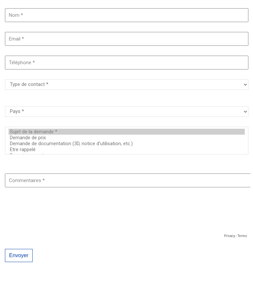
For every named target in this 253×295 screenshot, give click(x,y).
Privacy (229, 236)
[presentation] (55, 219)
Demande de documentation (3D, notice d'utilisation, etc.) (127, 144)
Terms (242, 236)
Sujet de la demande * (127, 132)
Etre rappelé (127, 149)
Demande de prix (127, 138)
